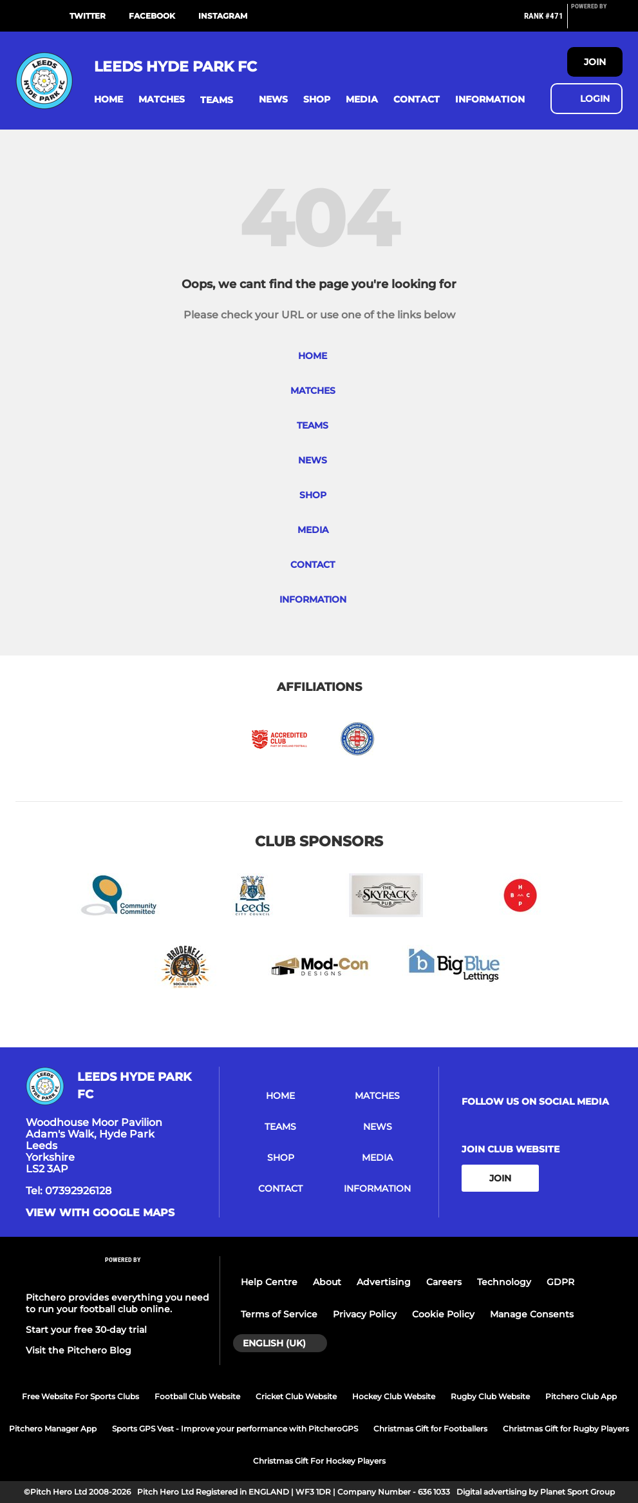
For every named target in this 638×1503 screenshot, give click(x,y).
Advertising (384, 1282)
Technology (504, 1282)
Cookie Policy (443, 1314)
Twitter (88, 16)
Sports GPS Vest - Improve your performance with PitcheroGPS (235, 1428)
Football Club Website (197, 1396)
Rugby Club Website (490, 1396)
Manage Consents (532, 1314)
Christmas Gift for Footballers (430, 1428)
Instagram (222, 16)
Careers (444, 1282)
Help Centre (269, 1282)
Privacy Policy (365, 1314)
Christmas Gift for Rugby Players (566, 1428)
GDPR (560, 1282)
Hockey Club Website (393, 1396)
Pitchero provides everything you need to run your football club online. (117, 1303)
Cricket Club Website (296, 1396)
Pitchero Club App (581, 1396)
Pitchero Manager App (53, 1428)
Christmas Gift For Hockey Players (319, 1461)
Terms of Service (279, 1314)
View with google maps (100, 1212)
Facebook (152, 16)
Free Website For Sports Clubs (80, 1396)
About (327, 1282)
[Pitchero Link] (597, 21)
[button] (108, 99)
